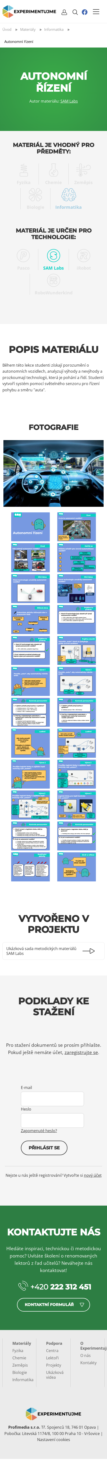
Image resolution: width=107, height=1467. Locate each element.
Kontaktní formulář (49, 1304)
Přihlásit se (44, 1148)
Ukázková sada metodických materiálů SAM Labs (41, 951)
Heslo (26, 1109)
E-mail (26, 1087)
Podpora (54, 1343)
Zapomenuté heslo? (39, 1130)
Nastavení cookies (53, 1439)
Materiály (21, 1343)
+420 (60, 1286)
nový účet (93, 1175)
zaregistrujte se (81, 1052)
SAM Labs (69, 101)
